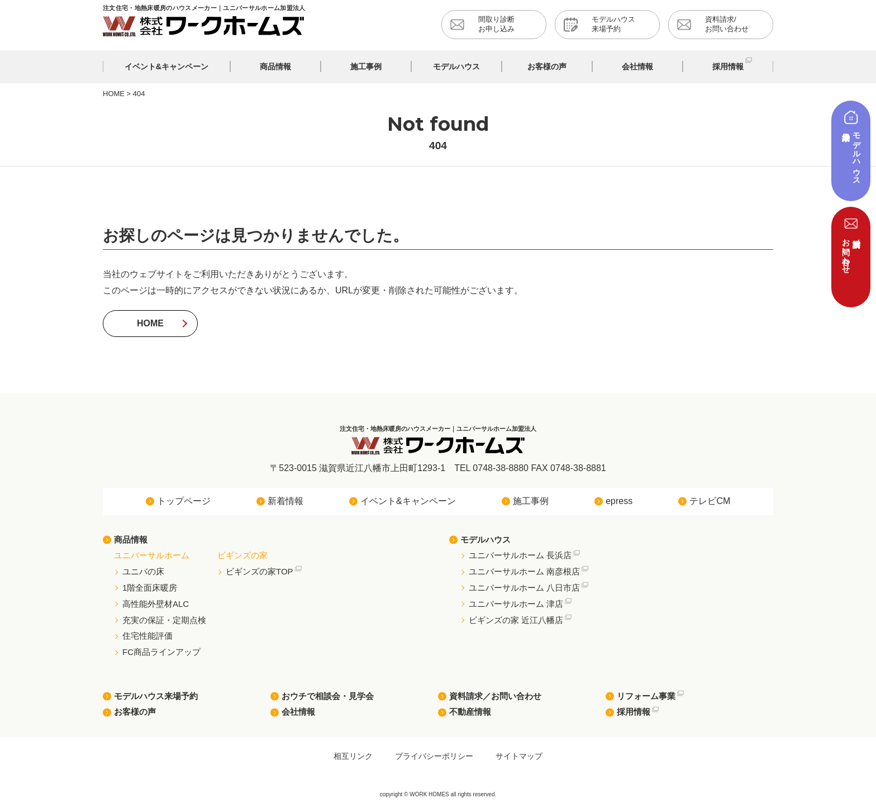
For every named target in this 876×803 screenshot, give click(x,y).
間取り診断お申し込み (496, 24)
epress (619, 501)
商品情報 (130, 539)
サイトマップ (519, 756)
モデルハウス (485, 539)
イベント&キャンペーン (408, 501)
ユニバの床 (143, 571)
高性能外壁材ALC (155, 604)
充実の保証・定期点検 (164, 620)
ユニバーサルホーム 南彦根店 (524, 571)
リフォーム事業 (646, 696)
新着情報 (285, 501)
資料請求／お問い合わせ (495, 696)
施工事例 (531, 501)
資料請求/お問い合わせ (727, 24)
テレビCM (709, 501)
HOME (150, 323)
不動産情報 (470, 711)
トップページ (184, 501)
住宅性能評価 (147, 635)
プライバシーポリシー (434, 756)
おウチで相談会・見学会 (328, 696)
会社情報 (298, 711)
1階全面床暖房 (149, 587)
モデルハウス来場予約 (613, 24)
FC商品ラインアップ (161, 652)
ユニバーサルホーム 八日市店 (524, 587)
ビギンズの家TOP (259, 571)
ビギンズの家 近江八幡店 (516, 620)
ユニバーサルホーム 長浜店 (520, 555)
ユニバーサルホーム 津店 (516, 604)
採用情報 (633, 711)
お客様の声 (135, 711)
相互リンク (353, 756)
